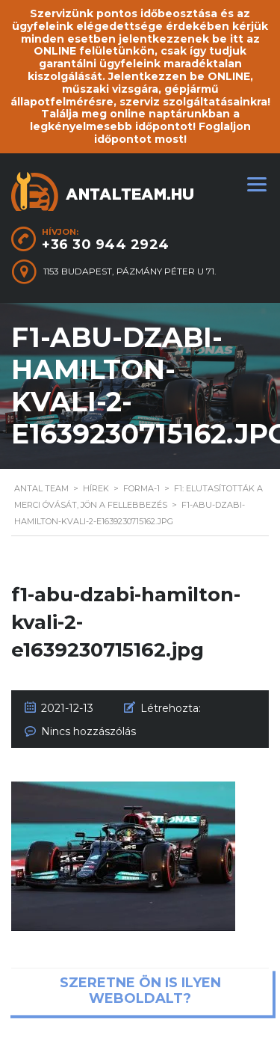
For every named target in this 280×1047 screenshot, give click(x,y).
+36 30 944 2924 (105, 244)
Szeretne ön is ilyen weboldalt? (140, 990)
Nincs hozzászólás (88, 731)
